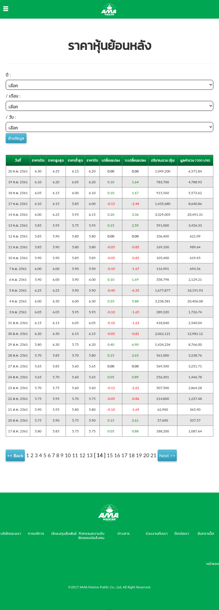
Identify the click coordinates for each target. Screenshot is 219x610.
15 (110, 455)
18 (132, 455)
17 (124, 455)
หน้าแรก (212, 563)
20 (146, 455)
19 (139, 455)
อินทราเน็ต (206, 533)
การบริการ (36, 533)
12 (82, 455)
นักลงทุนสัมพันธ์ (64, 533)
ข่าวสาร (123, 533)
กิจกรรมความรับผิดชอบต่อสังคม (91, 535)
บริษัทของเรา (11, 533)
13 (90, 455)
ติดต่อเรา (181, 533)
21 (154, 455)
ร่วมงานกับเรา (157, 533)
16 (117, 455)
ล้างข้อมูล (16, 138)
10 (68, 455)
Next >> (167, 455)
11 (75, 455)
